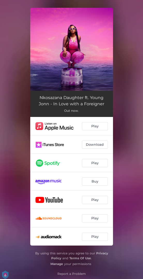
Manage (56, 264)
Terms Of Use (80, 258)
